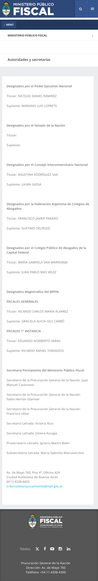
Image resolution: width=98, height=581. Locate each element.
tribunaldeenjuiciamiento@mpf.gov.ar (35, 486)
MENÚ (8, 24)
